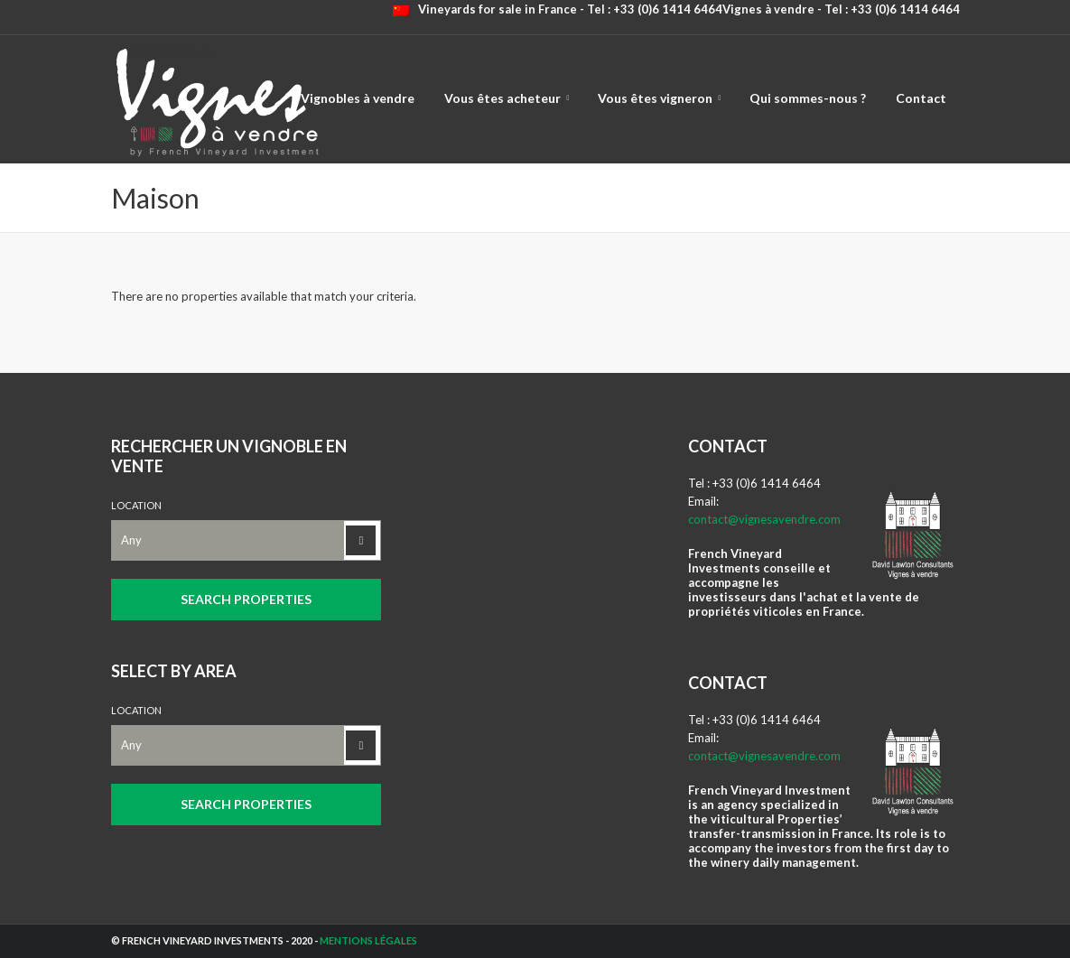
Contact (921, 98)
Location (136, 505)
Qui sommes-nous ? (807, 98)
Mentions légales (368, 940)
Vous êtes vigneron (655, 98)
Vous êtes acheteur (502, 98)
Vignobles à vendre (357, 98)
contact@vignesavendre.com (764, 519)
